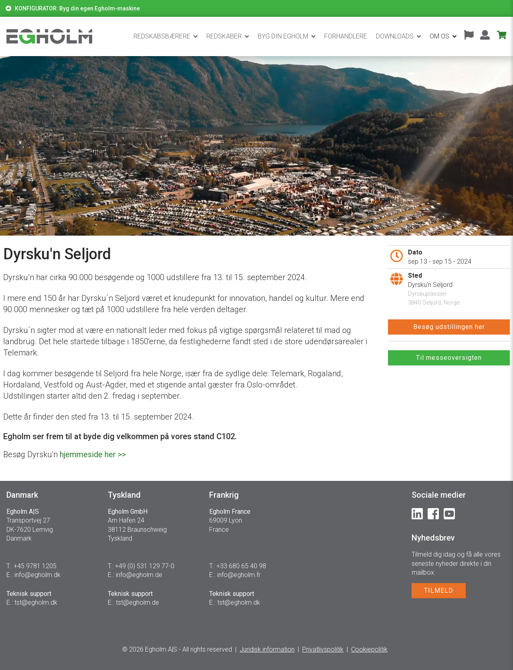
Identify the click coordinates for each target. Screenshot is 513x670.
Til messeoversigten (449, 357)
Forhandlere (345, 36)
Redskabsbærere (161, 36)
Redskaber (224, 36)
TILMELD (438, 590)
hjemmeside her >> (93, 454)
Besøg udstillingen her (449, 327)
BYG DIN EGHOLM (283, 36)
